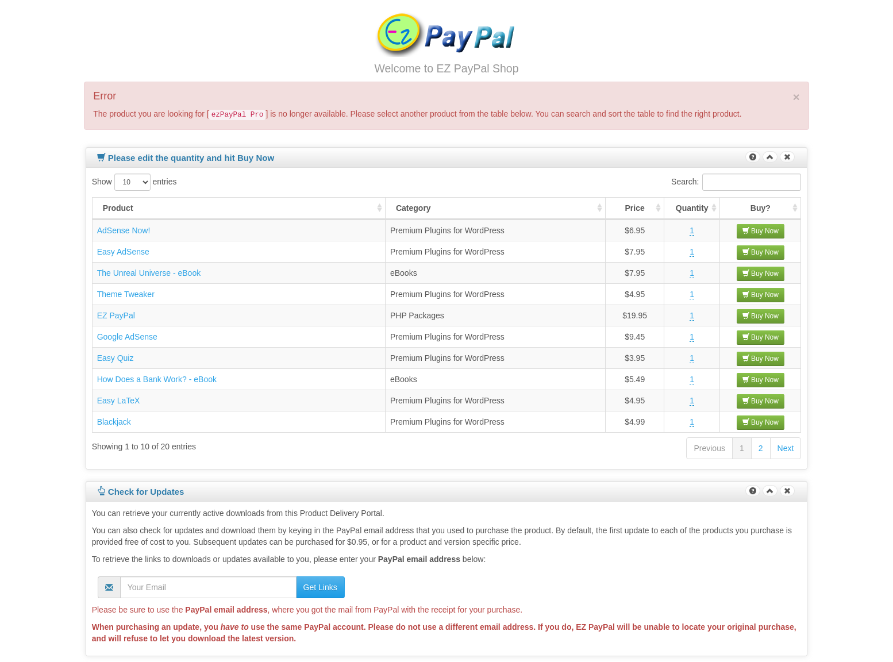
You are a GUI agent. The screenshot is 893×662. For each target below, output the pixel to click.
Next (785, 448)
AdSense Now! (124, 230)
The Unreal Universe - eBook (149, 273)
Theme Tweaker (126, 294)
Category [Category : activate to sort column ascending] (413, 208)
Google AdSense (127, 336)
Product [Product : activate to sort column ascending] (118, 208)
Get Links (320, 587)
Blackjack (114, 421)
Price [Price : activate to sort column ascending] (635, 208)
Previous (709, 448)
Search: (736, 182)
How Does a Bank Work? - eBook (157, 379)
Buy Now (760, 231)
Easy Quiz (115, 358)
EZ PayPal (116, 315)
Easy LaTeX (118, 400)
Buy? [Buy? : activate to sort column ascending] (760, 208)
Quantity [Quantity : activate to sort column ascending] (692, 208)
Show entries (134, 182)
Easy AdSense (123, 251)
